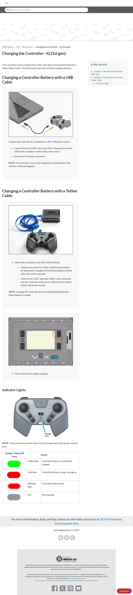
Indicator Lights (102, 83)
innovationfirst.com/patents (77, 578)
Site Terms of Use (52, 580)
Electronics (27, 47)
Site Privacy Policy (40, 580)
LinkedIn (72, 537)
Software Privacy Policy (75, 580)
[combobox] (46, 10)
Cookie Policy (63, 580)
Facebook (60, 537)
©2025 (77, 574)
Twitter (66, 537)
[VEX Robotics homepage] (122, 3)
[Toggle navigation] (6, 3)
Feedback (124, 591)
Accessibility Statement (90, 580)
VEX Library (8, 47)
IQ (18, 47)
